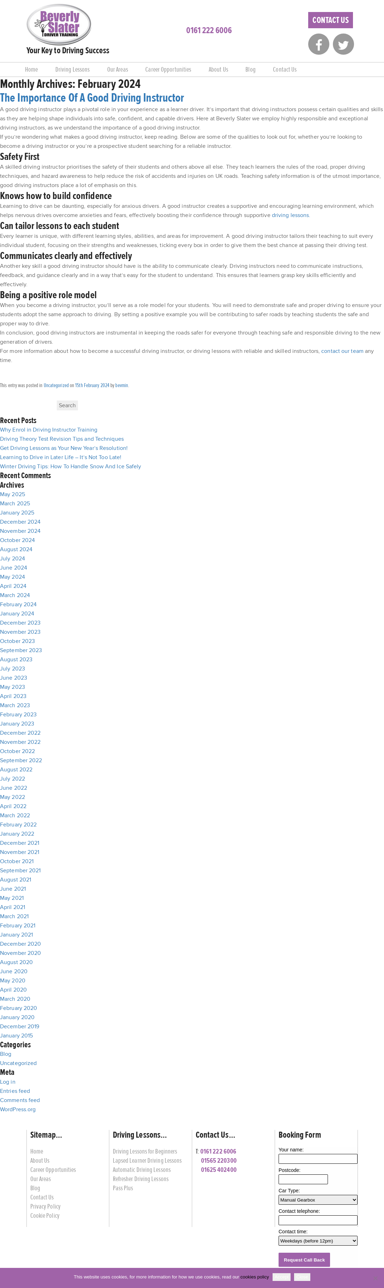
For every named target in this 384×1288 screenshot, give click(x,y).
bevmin (121, 385)
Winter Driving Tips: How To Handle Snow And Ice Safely (70, 466)
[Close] (375, 1278)
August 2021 (15, 879)
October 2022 (17, 751)
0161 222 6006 (209, 30)
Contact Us (330, 20)
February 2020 (18, 1008)
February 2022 (18, 824)
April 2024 (13, 586)
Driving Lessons (72, 69)
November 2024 (20, 531)
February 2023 (18, 714)
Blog (250, 69)
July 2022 (12, 778)
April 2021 (12, 907)
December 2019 (19, 1026)
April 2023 (13, 696)
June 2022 (13, 788)
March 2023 (15, 705)
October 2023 (17, 641)
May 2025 (12, 494)
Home (31, 69)
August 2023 (16, 659)
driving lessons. (291, 215)
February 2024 (18, 604)
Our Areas (117, 69)
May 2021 (12, 898)
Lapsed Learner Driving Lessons (147, 1160)
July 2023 (12, 668)
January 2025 (17, 512)
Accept (282, 1277)
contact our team (342, 351)
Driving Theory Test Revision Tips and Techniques (62, 439)
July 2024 (12, 558)
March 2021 (14, 916)
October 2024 (17, 540)
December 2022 (20, 732)
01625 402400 (219, 1169)
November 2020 (20, 953)
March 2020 (15, 999)
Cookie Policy (45, 1215)
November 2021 (19, 852)
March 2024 (15, 595)
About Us (218, 69)
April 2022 (13, 806)
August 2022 (16, 769)
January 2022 (17, 833)
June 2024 (13, 567)
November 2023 (20, 632)
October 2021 (16, 861)
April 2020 (13, 989)
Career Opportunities (168, 69)
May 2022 (12, 797)
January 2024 (17, 613)
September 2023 (21, 650)
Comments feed (20, 1100)
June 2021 (13, 888)
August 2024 (16, 549)
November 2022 (20, 742)
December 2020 (20, 943)
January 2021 (16, 934)
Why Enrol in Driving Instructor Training (48, 429)
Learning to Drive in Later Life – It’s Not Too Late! (60, 457)
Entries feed (15, 1091)
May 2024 (12, 576)
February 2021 (17, 925)
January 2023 (17, 723)
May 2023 (12, 687)
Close (302, 1277)
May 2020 (12, 980)
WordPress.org (18, 1109)
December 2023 (20, 622)
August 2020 (16, 962)
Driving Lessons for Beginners (145, 1151)
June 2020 (14, 971)
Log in (8, 1081)
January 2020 (17, 1017)
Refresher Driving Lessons (141, 1178)
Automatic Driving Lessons (142, 1169)
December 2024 (20, 521)
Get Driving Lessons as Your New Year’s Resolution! (64, 448)
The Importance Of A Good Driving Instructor (92, 98)
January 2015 (16, 1035)
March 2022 (15, 815)
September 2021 (20, 870)
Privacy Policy (45, 1206)
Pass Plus (123, 1188)
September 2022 (21, 760)
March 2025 (15, 503)
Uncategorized (56, 385)
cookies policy (254, 1277)
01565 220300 (219, 1160)
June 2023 (13, 677)
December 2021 (19, 843)
